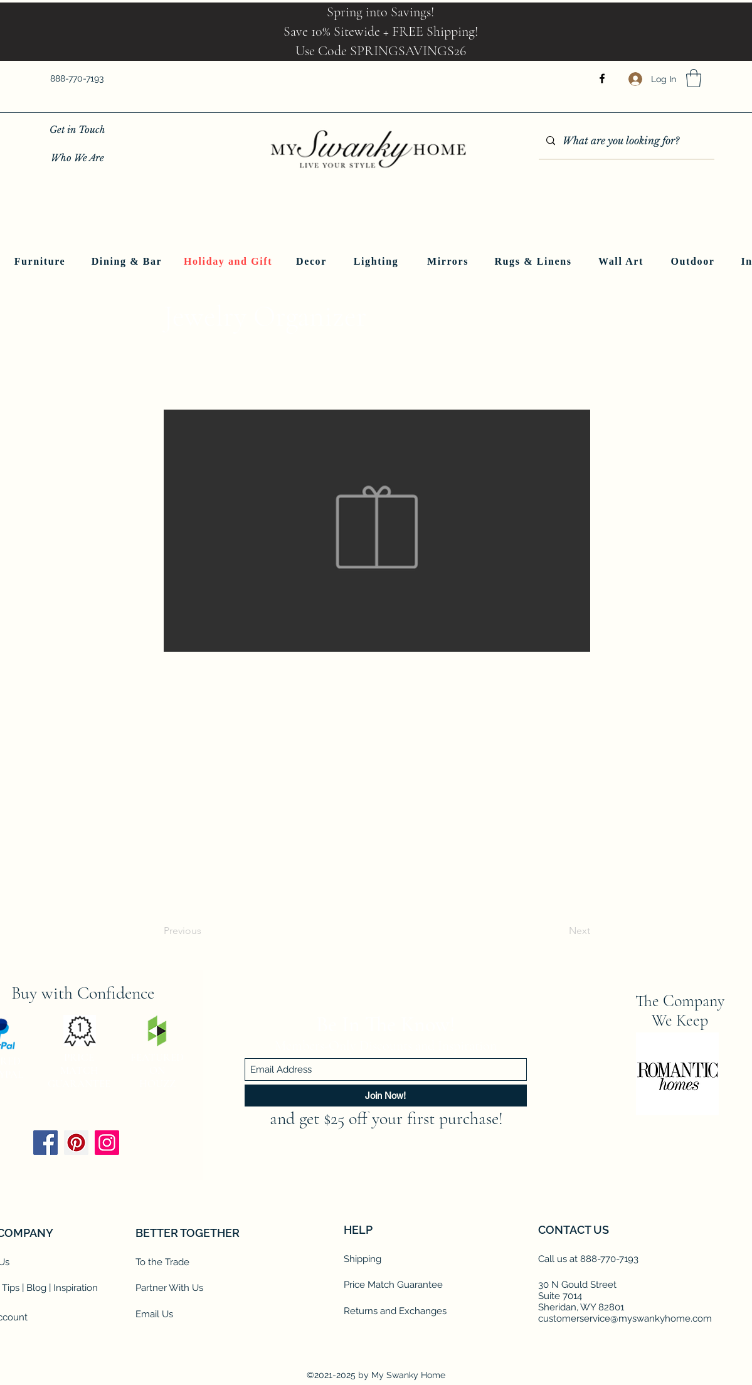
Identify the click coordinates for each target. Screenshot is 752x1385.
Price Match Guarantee (393, 1284)
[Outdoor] (694, 261)
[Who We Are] (77, 158)
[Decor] (313, 261)
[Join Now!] (386, 1095)
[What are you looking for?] (625, 141)
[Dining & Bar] (128, 261)
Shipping (362, 1259)
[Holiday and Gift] (229, 261)
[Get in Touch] (77, 129)
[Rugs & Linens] (534, 261)
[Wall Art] (622, 261)
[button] (693, 78)
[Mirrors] (449, 261)
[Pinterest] (76, 1142)
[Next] (558, 931)
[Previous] (205, 931)
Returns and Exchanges (395, 1311)
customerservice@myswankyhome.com (625, 1318)
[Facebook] (602, 78)
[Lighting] (377, 261)
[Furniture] (41, 261)
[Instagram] (107, 1142)
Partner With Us (169, 1287)
